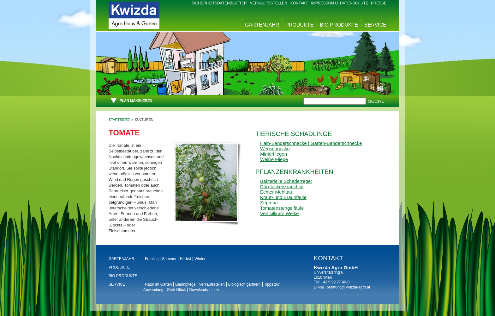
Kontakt (299, 3)
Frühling (151, 259)
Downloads (198, 290)
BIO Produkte (339, 25)
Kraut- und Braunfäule (283, 197)
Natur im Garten (158, 284)
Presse (378, 3)
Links (216, 290)
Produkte (299, 25)
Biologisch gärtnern (244, 284)
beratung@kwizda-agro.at (348, 287)
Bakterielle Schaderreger (286, 181)
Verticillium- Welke (279, 213)
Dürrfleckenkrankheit (282, 186)
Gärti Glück (176, 290)
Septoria (269, 202)
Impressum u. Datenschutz (339, 3)
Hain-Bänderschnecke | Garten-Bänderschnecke (311, 143)
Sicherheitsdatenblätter (219, 3)
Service (375, 25)
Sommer (169, 259)
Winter (200, 259)
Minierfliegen (273, 154)
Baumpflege (185, 284)
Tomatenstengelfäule (282, 208)
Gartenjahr (262, 25)
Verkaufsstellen (268, 3)
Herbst (185, 259)
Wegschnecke (275, 148)
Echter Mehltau (276, 192)
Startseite (119, 119)
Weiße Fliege (274, 159)
